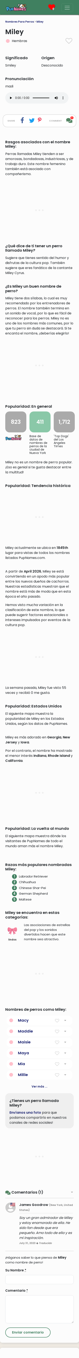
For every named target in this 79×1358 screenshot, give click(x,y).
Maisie (24, 1151)
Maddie (25, 1140)
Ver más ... (39, 1196)
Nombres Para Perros (19, 21)
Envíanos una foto (25, 1221)
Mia (21, 1173)
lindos (12, 1043)
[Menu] (67, 8)
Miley (39, 21)
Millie (23, 1183)
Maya (23, 1162)
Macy (23, 1129)
